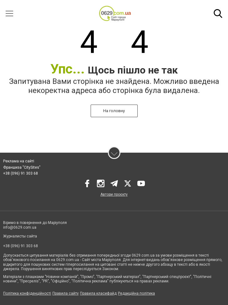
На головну (114, 110)
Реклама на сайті (18, 161)
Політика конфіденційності (27, 293)
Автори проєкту (114, 194)
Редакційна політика (136, 293)
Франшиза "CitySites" (21, 167)
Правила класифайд (98, 293)
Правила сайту (65, 293)
